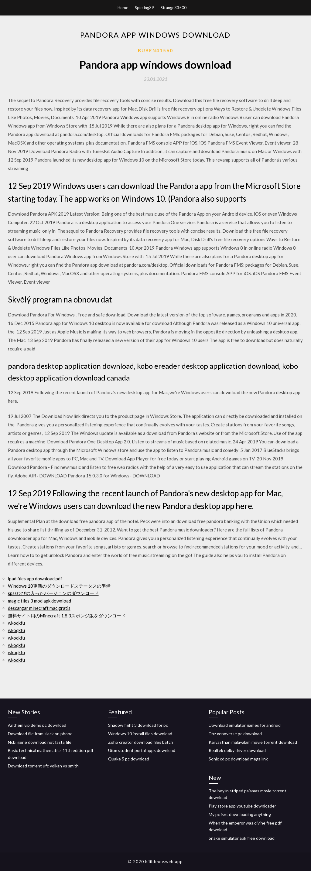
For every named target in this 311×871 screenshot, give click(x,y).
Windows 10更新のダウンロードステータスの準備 (59, 586)
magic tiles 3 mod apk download (39, 600)
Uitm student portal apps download (141, 750)
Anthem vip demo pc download (37, 725)
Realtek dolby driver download (237, 750)
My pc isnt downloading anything (240, 814)
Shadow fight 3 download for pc (138, 725)
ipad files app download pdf (35, 578)
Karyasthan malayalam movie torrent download (253, 742)
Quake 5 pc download (128, 758)
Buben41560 (155, 50)
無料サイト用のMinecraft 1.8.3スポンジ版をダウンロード (67, 615)
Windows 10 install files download (140, 733)
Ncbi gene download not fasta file (39, 742)
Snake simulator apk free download (242, 838)
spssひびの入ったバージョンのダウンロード (53, 593)
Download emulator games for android (245, 725)
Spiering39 (144, 7)
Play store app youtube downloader (242, 805)
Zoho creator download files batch (140, 742)
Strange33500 (173, 7)
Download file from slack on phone (40, 733)
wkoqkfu (16, 623)
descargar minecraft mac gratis (39, 608)
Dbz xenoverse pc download (235, 733)
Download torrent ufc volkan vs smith (43, 765)
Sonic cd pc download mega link (238, 758)
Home (123, 7)
